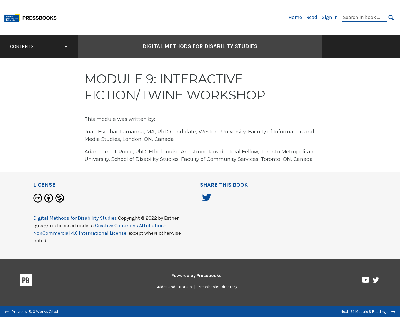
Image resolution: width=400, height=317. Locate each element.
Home (295, 17)
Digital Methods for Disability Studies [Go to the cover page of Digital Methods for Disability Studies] (200, 46)
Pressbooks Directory (217, 286)
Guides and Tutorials (174, 286)
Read (311, 17)
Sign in (330, 17)
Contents (39, 46)
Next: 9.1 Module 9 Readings (367, 311)
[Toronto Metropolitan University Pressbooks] (32, 17)
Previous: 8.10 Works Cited (31, 311)
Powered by (196, 275)
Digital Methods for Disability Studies (75, 218)
